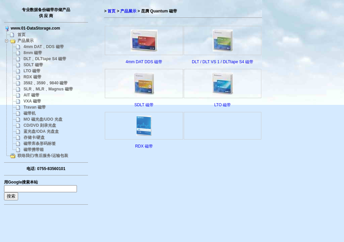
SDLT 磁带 (33, 65)
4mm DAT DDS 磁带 (144, 61)
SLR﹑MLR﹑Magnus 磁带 (48, 89)
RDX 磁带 (32, 77)
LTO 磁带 (32, 71)
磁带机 (30, 113)
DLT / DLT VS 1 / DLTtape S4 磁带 (222, 61)
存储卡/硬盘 (34, 137)
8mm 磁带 (33, 52)
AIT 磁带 (31, 95)
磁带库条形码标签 (40, 143)
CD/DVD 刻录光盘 (40, 125)
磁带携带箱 (34, 149)
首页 (21, 34)
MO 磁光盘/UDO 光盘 (43, 119)
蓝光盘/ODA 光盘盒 (41, 131)
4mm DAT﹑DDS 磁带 (44, 46)
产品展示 (25, 40)
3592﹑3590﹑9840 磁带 (46, 83)
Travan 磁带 (35, 107)
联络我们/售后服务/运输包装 (42, 155)
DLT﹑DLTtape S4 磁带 (45, 58)
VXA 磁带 (32, 101)
